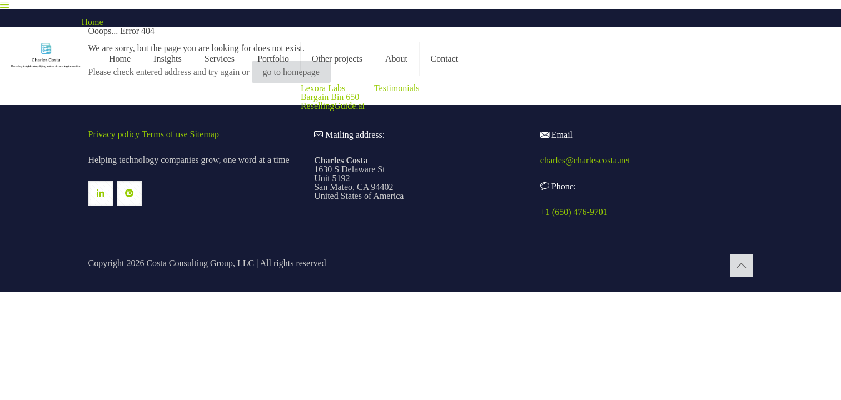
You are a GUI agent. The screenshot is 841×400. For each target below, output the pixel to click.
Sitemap (204, 134)
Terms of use (164, 134)
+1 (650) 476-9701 (574, 212)
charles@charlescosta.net (585, 160)
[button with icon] (100, 193)
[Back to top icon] (741, 265)
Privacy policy (114, 134)
